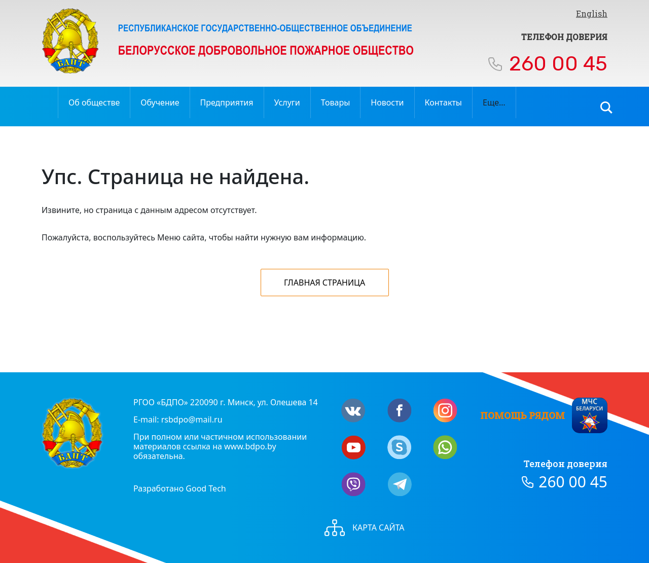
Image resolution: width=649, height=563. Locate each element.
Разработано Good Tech (179, 488)
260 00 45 (558, 64)
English (591, 13)
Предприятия (227, 102)
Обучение (159, 102)
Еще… (494, 102)
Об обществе (94, 102)
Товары (335, 102)
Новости (387, 102)
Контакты (443, 102)
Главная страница (324, 282)
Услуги (287, 102)
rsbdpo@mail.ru (192, 419)
